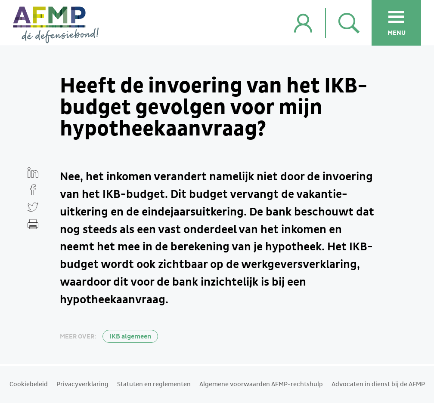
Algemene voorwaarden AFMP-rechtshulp (261, 384)
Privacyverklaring (82, 384)
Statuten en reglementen (154, 384)
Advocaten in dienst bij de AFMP (378, 384)
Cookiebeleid (28, 384)
